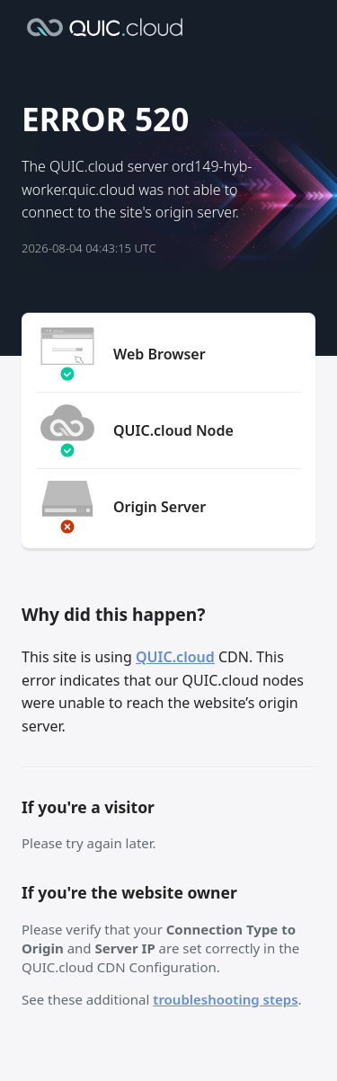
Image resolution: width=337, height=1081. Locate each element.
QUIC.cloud (175, 657)
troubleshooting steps (225, 999)
